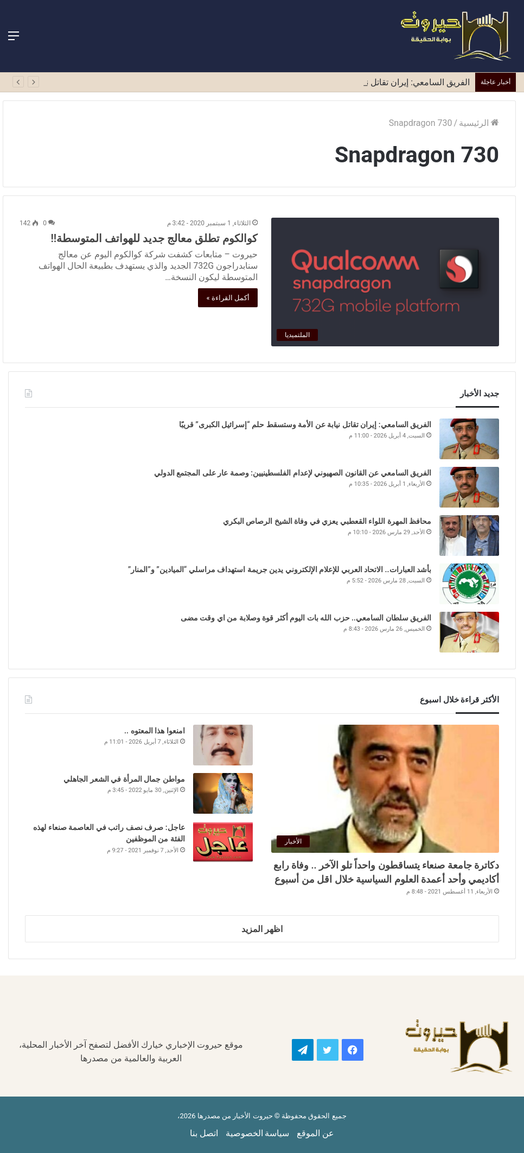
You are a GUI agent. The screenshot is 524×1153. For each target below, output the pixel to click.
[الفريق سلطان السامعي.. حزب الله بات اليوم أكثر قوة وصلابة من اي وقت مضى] (469, 632)
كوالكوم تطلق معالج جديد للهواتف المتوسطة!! (154, 238)
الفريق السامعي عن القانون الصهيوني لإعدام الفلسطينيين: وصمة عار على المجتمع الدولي (292, 472)
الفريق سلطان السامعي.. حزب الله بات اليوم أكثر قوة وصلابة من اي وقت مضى (304, 617)
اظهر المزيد (262, 929)
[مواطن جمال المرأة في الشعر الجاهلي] (223, 793)
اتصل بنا (204, 1133)
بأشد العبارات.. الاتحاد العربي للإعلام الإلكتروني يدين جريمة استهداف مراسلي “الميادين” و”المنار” (279, 569)
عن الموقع (315, 1133)
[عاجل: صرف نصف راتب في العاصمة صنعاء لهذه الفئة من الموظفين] (223, 841)
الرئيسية (479, 123)
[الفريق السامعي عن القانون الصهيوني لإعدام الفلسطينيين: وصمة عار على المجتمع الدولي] (469, 487)
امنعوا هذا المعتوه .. (154, 730)
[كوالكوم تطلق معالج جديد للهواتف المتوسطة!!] (385, 282)
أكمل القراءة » (228, 298)
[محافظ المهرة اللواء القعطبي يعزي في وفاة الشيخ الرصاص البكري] (469, 535)
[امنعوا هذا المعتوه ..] (223, 745)
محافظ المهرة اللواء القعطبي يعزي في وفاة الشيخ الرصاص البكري (326, 521)
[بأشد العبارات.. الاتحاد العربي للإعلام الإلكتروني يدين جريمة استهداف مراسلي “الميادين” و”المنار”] (469, 583)
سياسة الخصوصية (258, 1133)
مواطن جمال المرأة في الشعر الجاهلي (123, 779)
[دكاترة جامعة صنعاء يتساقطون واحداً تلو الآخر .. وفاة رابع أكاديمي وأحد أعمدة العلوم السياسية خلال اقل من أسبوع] (385, 789)
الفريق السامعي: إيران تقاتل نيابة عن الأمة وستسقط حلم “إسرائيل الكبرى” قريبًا (305, 424)
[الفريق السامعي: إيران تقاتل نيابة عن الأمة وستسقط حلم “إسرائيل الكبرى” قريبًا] (469, 439)
